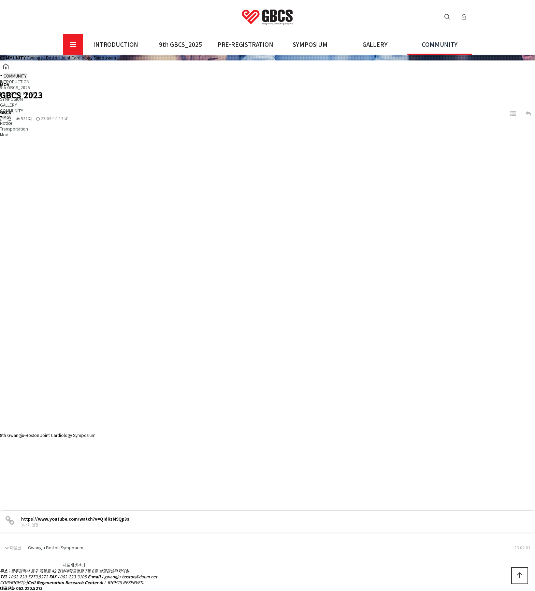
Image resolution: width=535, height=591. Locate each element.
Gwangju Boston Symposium (55, 547)
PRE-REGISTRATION (245, 44)
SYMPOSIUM (310, 44)
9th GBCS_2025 (180, 44)
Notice (6, 123)
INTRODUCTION (115, 44)
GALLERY (375, 44)
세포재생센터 (74, 565)
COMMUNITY (439, 44)
